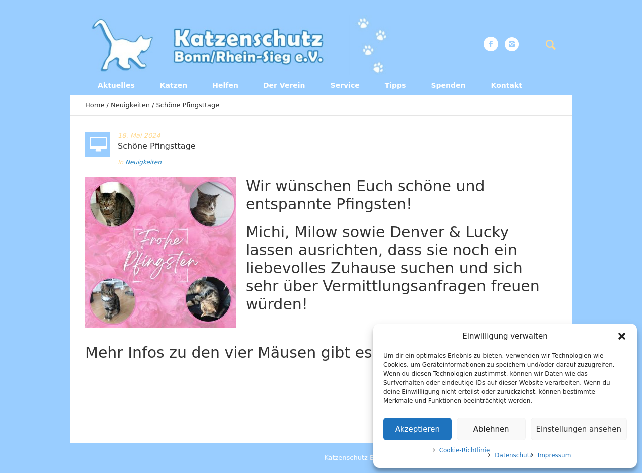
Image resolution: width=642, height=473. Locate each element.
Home (94, 105)
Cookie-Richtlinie (464, 450)
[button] (622, 336)
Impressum (554, 455)
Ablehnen (491, 429)
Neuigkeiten (130, 105)
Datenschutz (513, 455)
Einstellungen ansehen (578, 429)
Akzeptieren (417, 429)
